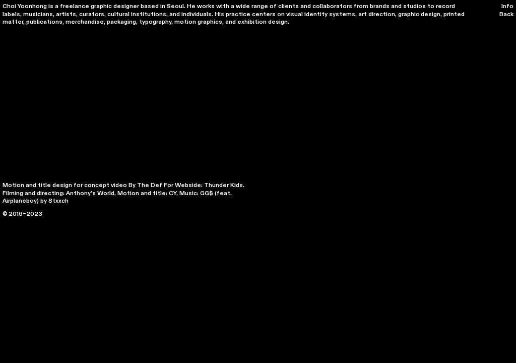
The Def (149, 185)
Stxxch (58, 201)
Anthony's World (90, 193)
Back (506, 14)
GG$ (206, 193)
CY (172, 193)
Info (507, 6)
